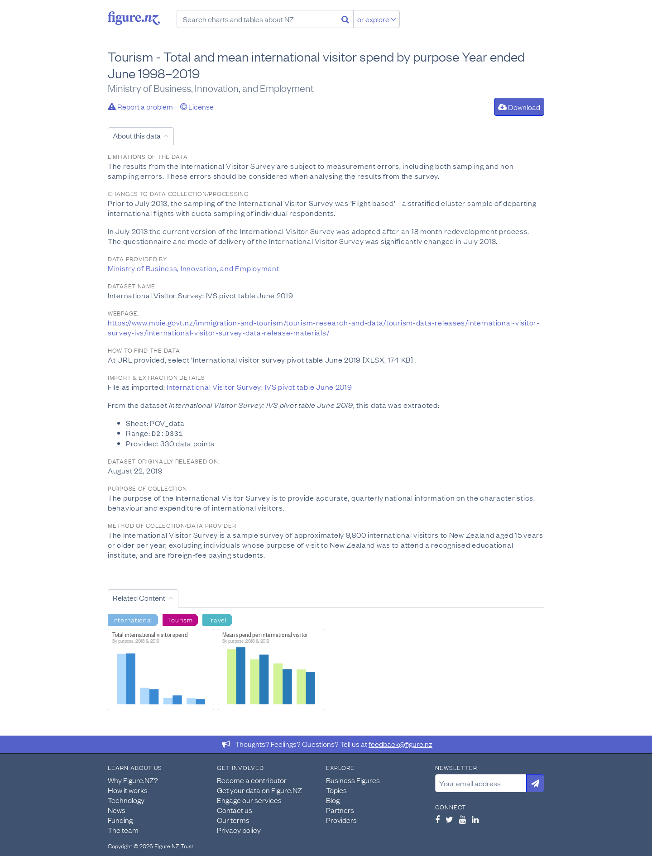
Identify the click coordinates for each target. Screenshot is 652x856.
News (116, 809)
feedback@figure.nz (400, 743)
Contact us (234, 809)
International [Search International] (132, 619)
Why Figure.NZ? (133, 779)
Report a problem (140, 106)
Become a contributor (252, 779)
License (197, 106)
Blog (333, 799)
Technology (126, 799)
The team (123, 829)
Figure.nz (134, 18)
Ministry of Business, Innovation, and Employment (193, 268)
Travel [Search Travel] (216, 619)
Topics (336, 789)
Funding (120, 819)
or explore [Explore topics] (376, 19)
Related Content (139, 597)
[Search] (345, 19)
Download (519, 107)
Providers (341, 819)
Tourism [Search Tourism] (179, 619)
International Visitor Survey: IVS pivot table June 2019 (259, 387)
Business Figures (353, 779)
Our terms (233, 819)
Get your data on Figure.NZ (259, 789)
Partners (340, 809)
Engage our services (249, 799)
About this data (137, 135)
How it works (128, 789)
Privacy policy (239, 829)
